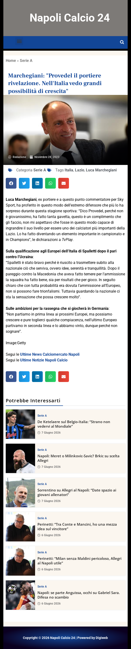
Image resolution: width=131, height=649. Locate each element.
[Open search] (122, 42)
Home (11, 60)
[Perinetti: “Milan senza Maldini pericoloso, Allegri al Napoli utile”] (20, 561)
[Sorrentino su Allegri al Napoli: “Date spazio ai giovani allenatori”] (20, 492)
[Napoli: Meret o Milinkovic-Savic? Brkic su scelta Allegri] (20, 458)
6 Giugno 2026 (49, 535)
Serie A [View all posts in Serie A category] (42, 415)
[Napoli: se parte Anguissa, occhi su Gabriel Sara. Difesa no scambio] (20, 595)
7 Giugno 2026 (49, 432)
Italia (69, 170)
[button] (19, 41)
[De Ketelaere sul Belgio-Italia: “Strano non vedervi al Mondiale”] (20, 424)
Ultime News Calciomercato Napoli (49, 354)
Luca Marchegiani (101, 170)
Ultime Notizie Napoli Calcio (44, 360)
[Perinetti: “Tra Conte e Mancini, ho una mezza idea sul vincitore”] (20, 526)
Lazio (79, 170)
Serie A (26, 60)
